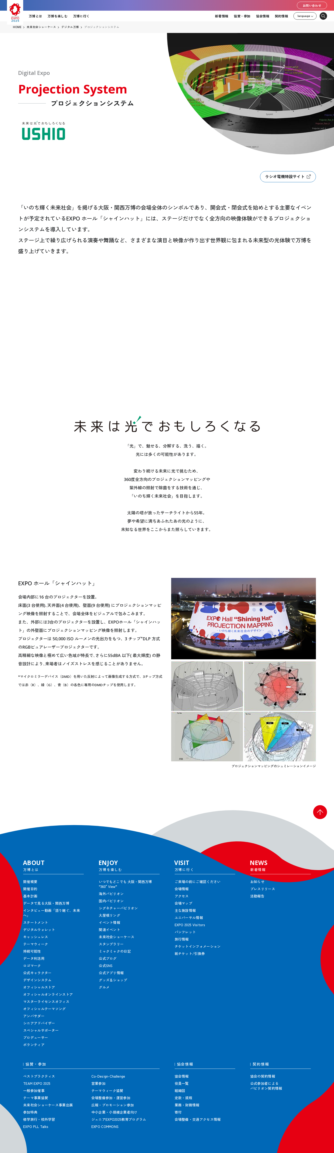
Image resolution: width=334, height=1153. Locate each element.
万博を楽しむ (57, 16)
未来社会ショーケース (41, 27)
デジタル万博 (70, 27)
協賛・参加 (242, 16)
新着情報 (221, 16)
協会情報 (262, 16)
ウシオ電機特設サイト (288, 176)
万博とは (35, 16)
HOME (17, 27)
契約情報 (281, 16)
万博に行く (81, 16)
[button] (320, 812)
